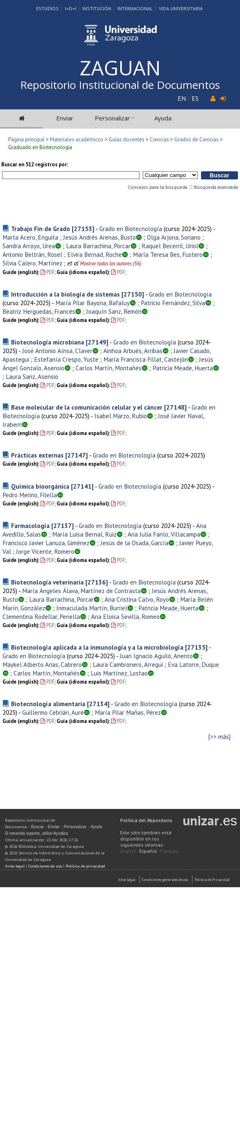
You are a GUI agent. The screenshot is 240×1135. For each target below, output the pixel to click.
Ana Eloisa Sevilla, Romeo (125, 616)
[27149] (97, 342)
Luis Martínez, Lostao (119, 673)
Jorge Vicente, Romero (45, 551)
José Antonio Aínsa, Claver (57, 351)
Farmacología (30, 525)
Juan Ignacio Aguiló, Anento (156, 656)
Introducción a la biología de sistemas (65, 294)
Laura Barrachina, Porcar (98, 246)
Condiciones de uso (45, 866)
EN (182, 98)
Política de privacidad (85, 866)
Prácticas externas (37, 455)
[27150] (132, 294)
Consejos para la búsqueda (157, 187)
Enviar (64, 118)
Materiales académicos (76, 139)
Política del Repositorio (146, 820)
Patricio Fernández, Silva (173, 303)
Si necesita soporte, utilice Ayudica (36, 833)
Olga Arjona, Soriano (174, 237)
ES (195, 98)
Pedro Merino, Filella (29, 495)
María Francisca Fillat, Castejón (145, 359)
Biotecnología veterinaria (47, 582)
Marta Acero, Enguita (30, 237)
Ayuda (162, 118)
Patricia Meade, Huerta (183, 368)
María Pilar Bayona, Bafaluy (92, 303)
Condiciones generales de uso (165, 879)
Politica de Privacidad (212, 879)
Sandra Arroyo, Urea (28, 246)
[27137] (62, 525)
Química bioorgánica (40, 486)
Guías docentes (126, 139)
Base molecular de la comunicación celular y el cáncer (86, 407)
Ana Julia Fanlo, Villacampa (164, 534)
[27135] (196, 647)
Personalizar (112, 118)
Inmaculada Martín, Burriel (91, 608)
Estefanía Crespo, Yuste (66, 359)
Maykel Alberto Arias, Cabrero (42, 664)
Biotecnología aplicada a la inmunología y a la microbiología (97, 647)
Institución (96, 8)
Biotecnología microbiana (47, 342)
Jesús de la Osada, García (134, 543)
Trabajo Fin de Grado (40, 228)
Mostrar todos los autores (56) (110, 263)
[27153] (83, 228)
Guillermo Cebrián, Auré (53, 712)
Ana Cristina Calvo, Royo (137, 599)
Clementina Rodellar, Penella (41, 616)
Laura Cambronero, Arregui (128, 664)
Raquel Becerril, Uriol (170, 246)
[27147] (76, 455)
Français (169, 851)
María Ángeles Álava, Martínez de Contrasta (81, 591)
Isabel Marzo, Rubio (120, 416)
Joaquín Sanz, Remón (114, 311)
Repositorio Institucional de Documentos (120, 84)
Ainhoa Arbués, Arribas (132, 351)
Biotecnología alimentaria (48, 704)
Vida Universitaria (181, 8)
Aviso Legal (126, 879)
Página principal (26, 139)
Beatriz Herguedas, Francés (38, 311)
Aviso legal (15, 866)
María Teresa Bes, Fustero (168, 254)
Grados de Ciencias (196, 139)
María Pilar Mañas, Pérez (128, 712)
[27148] (175, 407)
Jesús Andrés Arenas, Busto (99, 237)
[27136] (96, 582)
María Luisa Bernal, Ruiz (84, 534)
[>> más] (219, 737)
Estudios (47, 8)
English (128, 851)
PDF (48, 272)
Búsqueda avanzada (216, 187)
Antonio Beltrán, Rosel (32, 254)
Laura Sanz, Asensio (32, 376)
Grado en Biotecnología (130, 228)
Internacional (135, 8)
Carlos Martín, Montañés (108, 368)
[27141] (82, 486)
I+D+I (70, 8)
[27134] (98, 704)
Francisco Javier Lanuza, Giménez (45, 543)
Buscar (37, 827)
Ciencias (159, 139)
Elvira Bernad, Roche (94, 254)
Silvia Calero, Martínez (32, 263)
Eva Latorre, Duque (193, 664)
